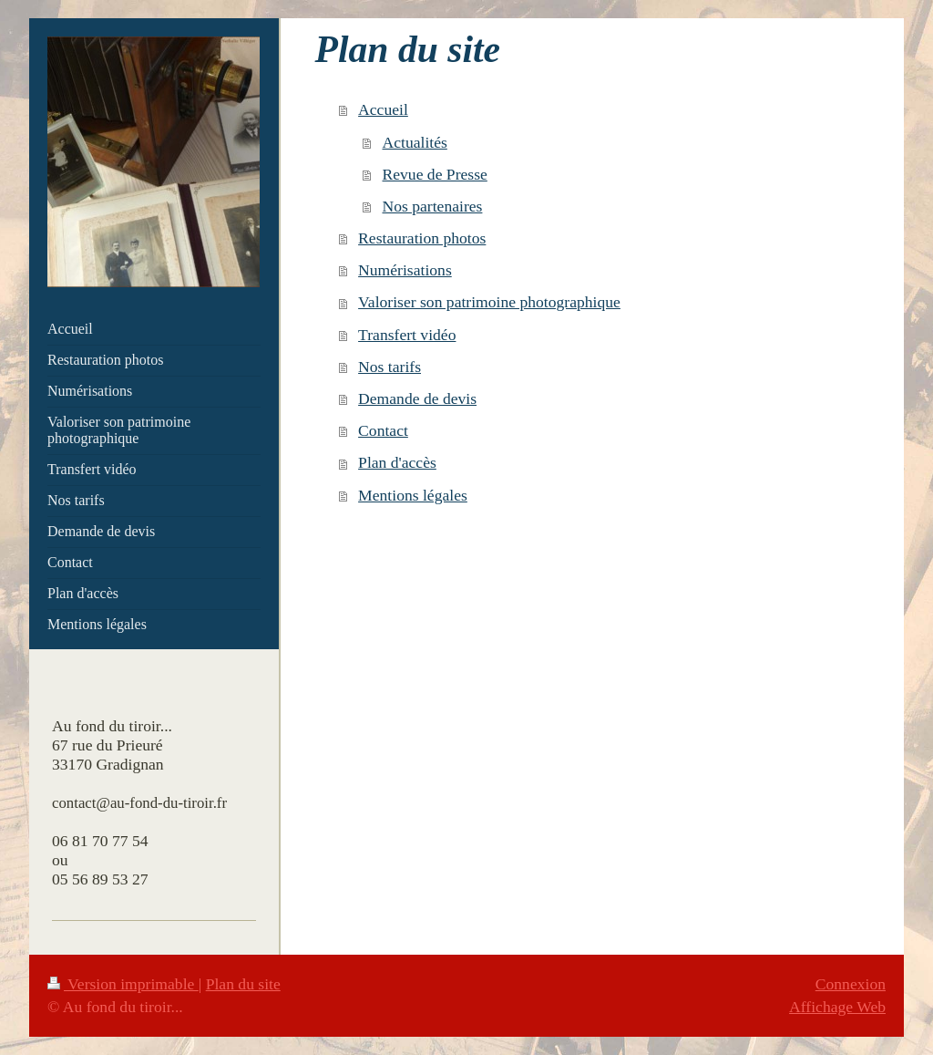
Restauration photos (422, 238)
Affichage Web (837, 1007)
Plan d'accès (397, 462)
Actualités (415, 142)
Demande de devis (417, 398)
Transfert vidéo (407, 335)
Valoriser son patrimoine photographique (489, 302)
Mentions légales (412, 495)
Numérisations (405, 270)
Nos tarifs (389, 366)
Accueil (383, 109)
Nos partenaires (433, 206)
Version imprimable (123, 984)
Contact (383, 430)
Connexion (850, 984)
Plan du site (243, 984)
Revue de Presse (435, 174)
